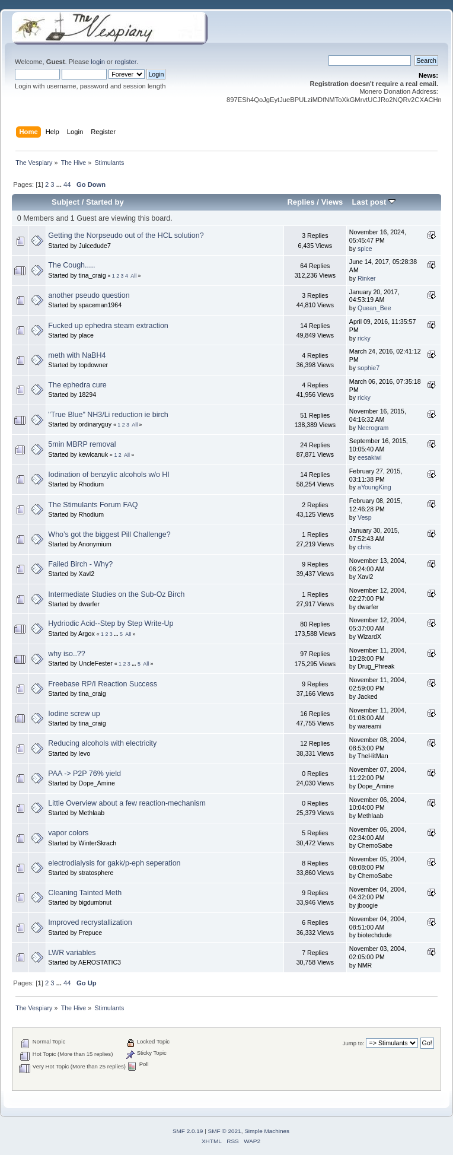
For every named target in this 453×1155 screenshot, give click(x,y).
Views (332, 202)
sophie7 (368, 367)
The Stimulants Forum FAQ (93, 505)
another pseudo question (88, 295)
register (125, 61)
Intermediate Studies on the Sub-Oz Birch (116, 594)
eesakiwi (370, 457)
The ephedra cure (77, 385)
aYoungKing (374, 487)
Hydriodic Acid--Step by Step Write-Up (110, 623)
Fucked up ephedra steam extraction (108, 326)
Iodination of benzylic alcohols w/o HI (108, 474)
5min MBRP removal (82, 444)
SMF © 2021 (224, 1131)
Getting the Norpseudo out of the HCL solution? (125, 235)
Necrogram (373, 427)
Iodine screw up (74, 713)
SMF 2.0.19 (188, 1131)
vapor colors (68, 833)
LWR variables (71, 953)
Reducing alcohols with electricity (102, 743)
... (59, 184)
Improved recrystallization (90, 922)
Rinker (367, 278)
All (133, 276)
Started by (105, 202)
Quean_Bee (374, 307)
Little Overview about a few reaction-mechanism (126, 803)
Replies (300, 202)
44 (67, 184)
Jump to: (354, 1043)
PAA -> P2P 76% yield (84, 773)
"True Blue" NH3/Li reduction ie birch (108, 415)
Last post (373, 202)
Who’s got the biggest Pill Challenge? (109, 534)
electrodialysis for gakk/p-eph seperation (114, 863)
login (98, 61)
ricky (364, 338)
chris (364, 547)
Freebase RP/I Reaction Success (102, 684)
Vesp (365, 517)
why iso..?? (66, 654)
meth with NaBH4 (77, 355)
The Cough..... (71, 265)
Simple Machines (266, 1131)
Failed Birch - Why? (80, 564)
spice (365, 248)
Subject (65, 202)
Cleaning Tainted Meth (85, 893)
